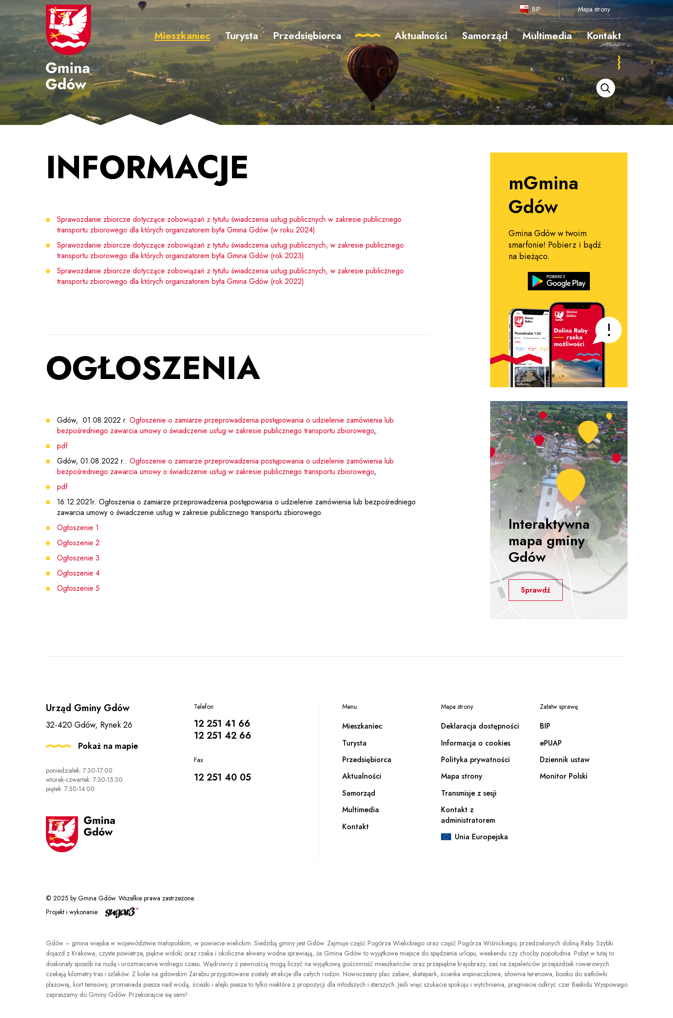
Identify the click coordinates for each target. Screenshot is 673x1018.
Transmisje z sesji (469, 793)
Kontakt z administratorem (468, 814)
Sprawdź (537, 590)
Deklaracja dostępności (480, 726)
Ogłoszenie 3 (78, 558)
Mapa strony (594, 9)
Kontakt (355, 826)
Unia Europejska (481, 836)
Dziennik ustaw (564, 759)
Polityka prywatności (475, 759)
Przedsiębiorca (366, 759)
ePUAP (551, 743)
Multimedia (360, 809)
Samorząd (358, 793)
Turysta (354, 743)
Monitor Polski (564, 776)
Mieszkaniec (362, 726)
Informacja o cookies (475, 743)
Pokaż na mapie (108, 746)
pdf (62, 446)
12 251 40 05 (222, 777)
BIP (536, 9)
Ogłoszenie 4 (78, 573)
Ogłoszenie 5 (78, 588)
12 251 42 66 (222, 735)
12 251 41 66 (222, 723)
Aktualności (361, 776)
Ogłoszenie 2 (78, 542)
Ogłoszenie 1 (78, 527)
